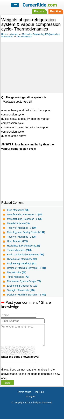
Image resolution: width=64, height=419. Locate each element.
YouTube (39, 392)
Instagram (30, 396)
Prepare (39, 11)
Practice (55, 11)
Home (4, 34)
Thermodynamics (24, 36)
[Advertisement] (32, 67)
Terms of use (24, 392)
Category (14, 34)
